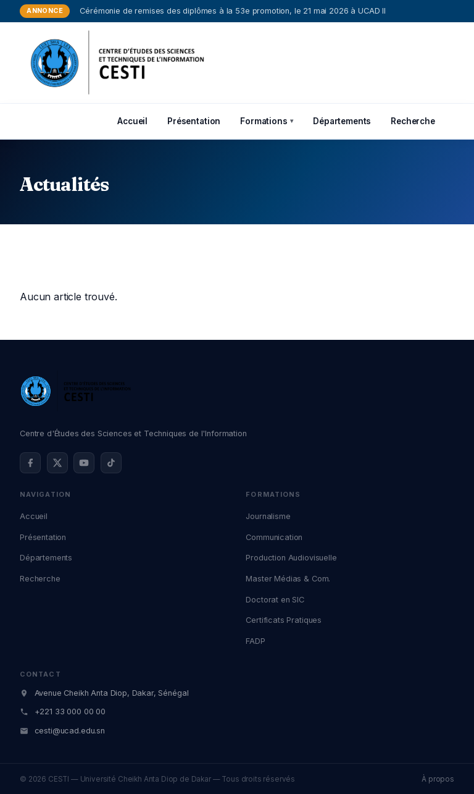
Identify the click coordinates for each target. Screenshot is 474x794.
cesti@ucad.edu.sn (70, 730)
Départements (342, 121)
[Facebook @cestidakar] (30, 462)
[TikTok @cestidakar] (111, 462)
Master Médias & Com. (288, 578)
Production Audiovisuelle (291, 557)
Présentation (193, 121)
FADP (255, 641)
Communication (274, 537)
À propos (438, 779)
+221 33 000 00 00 (70, 711)
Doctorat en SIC (275, 599)
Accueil (132, 121)
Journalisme (268, 516)
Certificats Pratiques (284, 620)
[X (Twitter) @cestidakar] (57, 462)
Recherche (413, 121)
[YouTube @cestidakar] (83, 462)
